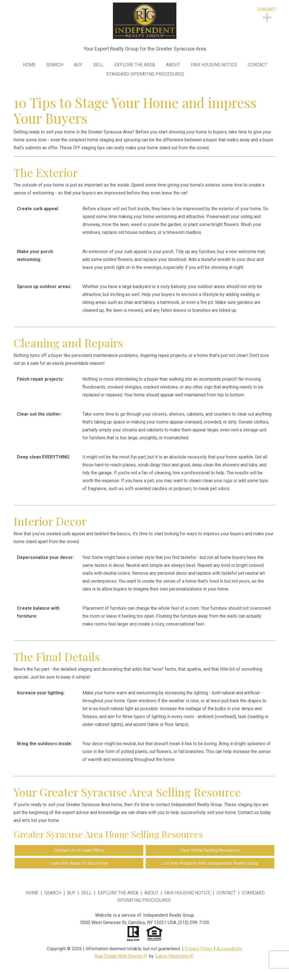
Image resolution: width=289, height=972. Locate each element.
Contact (257, 65)
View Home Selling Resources (210, 850)
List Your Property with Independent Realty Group (210, 863)
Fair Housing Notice (214, 65)
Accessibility (229, 948)
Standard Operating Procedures (145, 74)
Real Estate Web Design (120, 956)
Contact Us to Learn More (79, 850)
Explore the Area (134, 65)
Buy (78, 65)
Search (54, 65)
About (173, 65)
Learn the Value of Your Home (79, 863)
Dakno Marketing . (174, 956)
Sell (98, 65)
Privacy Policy (199, 948)
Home (29, 65)
